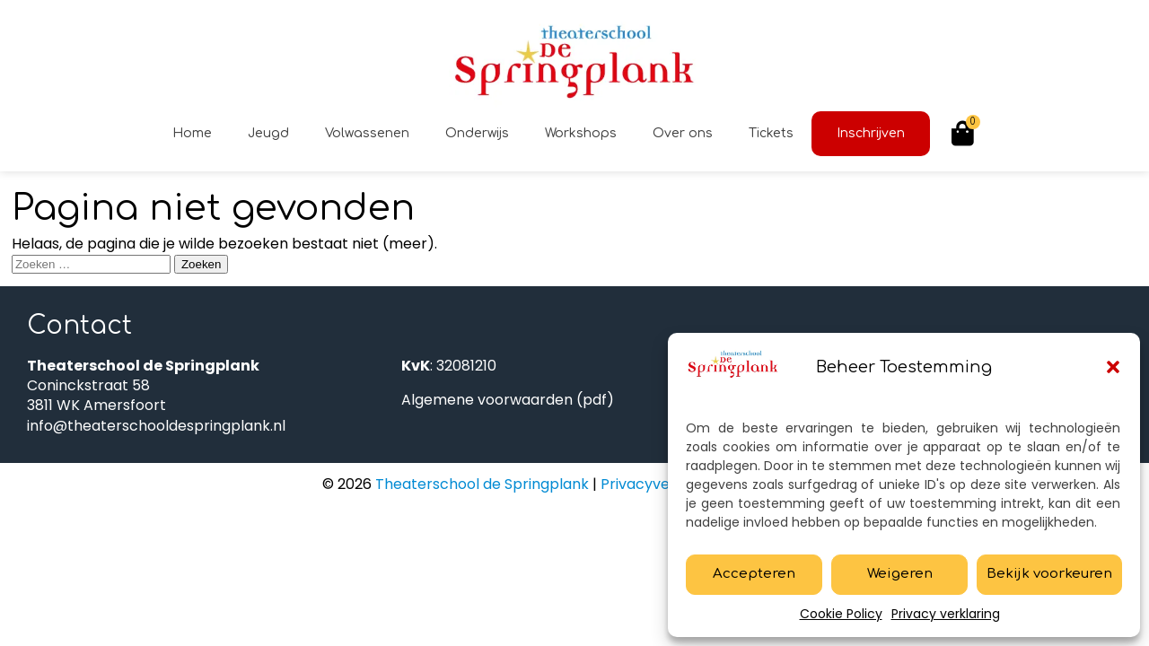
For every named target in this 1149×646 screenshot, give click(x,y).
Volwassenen (367, 133)
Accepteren (754, 573)
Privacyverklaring (662, 484)
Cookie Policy (841, 614)
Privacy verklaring (945, 614)
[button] (1113, 367)
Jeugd (268, 133)
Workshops (581, 133)
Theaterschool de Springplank (480, 484)
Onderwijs (477, 133)
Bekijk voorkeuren (1049, 573)
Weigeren (900, 573)
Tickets (771, 133)
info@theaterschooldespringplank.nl (156, 425)
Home (192, 133)
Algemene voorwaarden (487, 399)
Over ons (683, 133)
